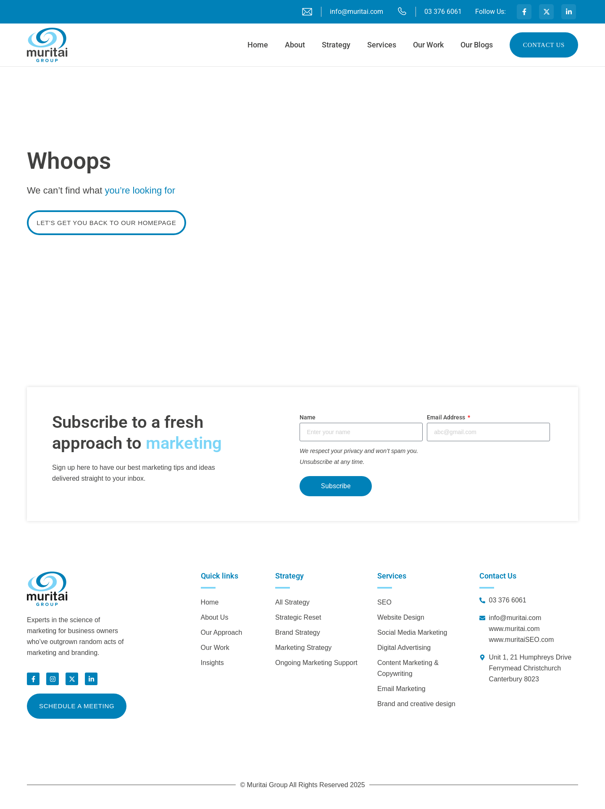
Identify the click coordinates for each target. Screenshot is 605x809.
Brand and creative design (416, 703)
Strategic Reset (298, 617)
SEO (384, 602)
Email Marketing (401, 688)
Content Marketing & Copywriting (408, 668)
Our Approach (221, 632)
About (295, 44)
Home (257, 44)
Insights (212, 662)
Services (381, 44)
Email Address (446, 417)
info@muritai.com (515, 617)
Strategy (336, 44)
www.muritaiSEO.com (521, 639)
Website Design (400, 617)
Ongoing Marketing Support (316, 662)
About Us (215, 617)
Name (308, 417)
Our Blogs (476, 44)
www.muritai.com (514, 628)
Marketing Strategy (303, 647)
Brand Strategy (297, 632)
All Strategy (292, 602)
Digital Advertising (404, 647)
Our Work (428, 44)
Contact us (544, 45)
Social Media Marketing (412, 632)
